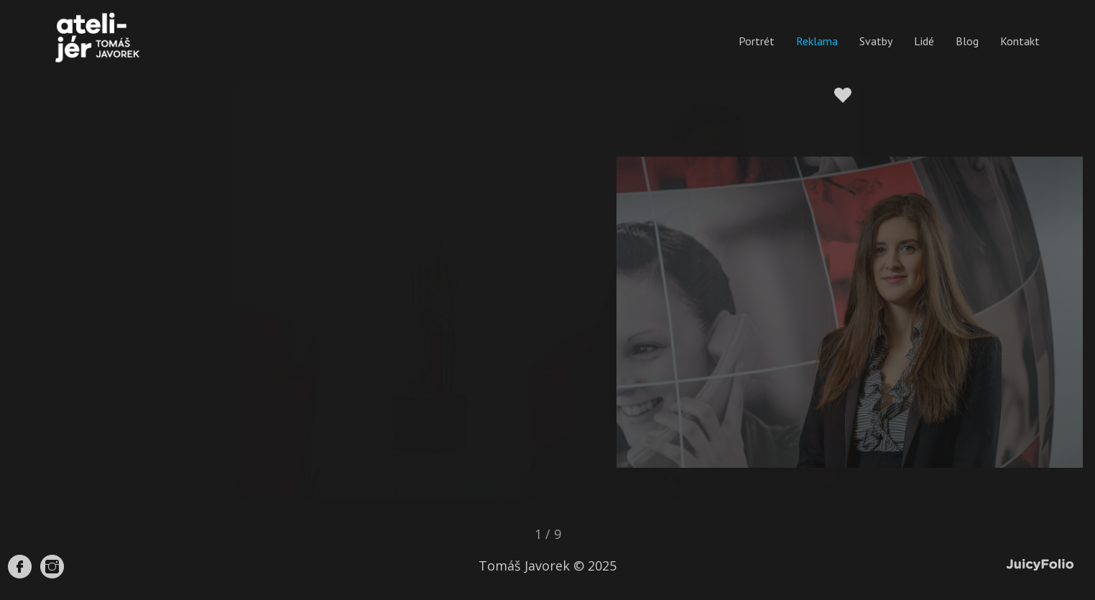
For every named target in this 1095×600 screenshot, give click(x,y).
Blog (967, 41)
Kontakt (1020, 41)
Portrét (757, 41)
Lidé (924, 41)
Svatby (875, 41)
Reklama (817, 41)
